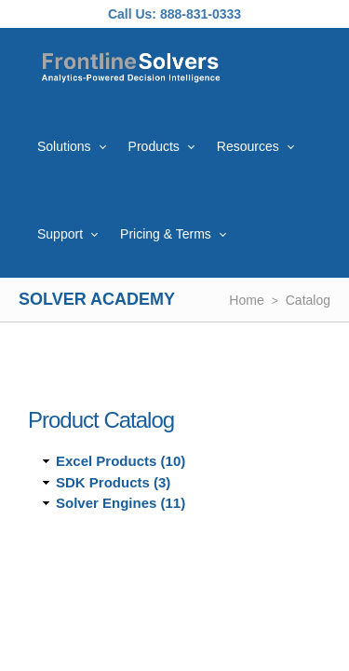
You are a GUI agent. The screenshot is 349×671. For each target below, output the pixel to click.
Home (246, 300)
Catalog (308, 300)
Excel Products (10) (120, 461)
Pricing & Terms (165, 233)
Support (60, 233)
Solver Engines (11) (120, 503)
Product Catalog (101, 419)
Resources (248, 146)
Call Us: (132, 14)
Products (154, 146)
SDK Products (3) (113, 482)
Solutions (64, 146)
